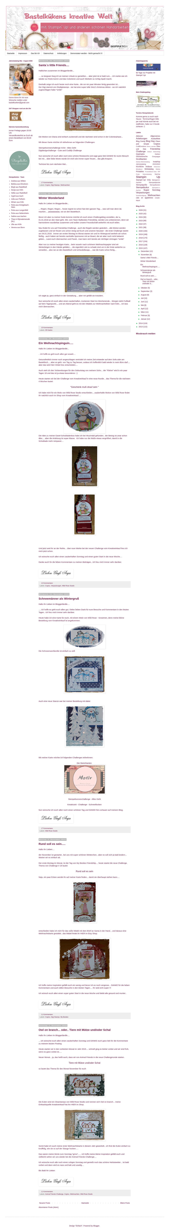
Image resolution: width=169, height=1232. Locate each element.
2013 (141, 327)
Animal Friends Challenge (54, 1194)
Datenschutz (48, 53)
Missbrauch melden (145, 333)
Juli (142, 298)
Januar (144, 319)
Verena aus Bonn (18, 227)
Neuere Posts (44, 1203)
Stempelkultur (142, 187)
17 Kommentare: (47, 182)
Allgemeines (155, 136)
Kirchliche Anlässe (144, 167)
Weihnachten (65, 185)
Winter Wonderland (51, 198)
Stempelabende (154, 182)
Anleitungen (62, 53)
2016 (141, 245)
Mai (142, 305)
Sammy (157, 174)
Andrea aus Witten (18, 181)
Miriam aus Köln (17, 202)
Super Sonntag (152, 190)
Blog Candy (140, 141)
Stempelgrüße (141, 185)
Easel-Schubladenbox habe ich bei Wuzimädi (75, 436)
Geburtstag (156, 151)
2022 (141, 224)
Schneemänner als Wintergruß (59, 598)
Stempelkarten (155, 185)
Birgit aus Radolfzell (19, 187)
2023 (141, 221)
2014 (141, 323)
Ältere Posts (125, 1203)
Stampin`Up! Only (143, 180)
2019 (141, 234)
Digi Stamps (55, 185)
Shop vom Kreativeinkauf (67, 395)
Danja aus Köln (17, 190)
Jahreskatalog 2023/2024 (148, 164)
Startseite (10, 53)
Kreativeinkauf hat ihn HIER (63, 1104)
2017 (141, 241)
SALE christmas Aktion (101, 87)
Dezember (145, 251)
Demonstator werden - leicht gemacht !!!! (86, 53)
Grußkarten (141, 159)
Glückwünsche (142, 156)
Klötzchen (157, 166)
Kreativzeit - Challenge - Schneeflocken (84, 804)
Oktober (144, 288)
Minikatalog (149, 169)
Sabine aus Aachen (19, 216)
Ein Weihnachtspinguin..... (56, 343)
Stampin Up (148, 176)
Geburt (149, 151)
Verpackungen (56, 586)
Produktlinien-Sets (151, 171)
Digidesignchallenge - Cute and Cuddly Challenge (60, 150)
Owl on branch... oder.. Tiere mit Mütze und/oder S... (149, 281)
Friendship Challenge (67, 228)
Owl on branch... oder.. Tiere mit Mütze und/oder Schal (75, 1029)
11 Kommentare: (47, 1014)
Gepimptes (140, 154)
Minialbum (139, 169)
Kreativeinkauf (59, 620)
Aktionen (139, 136)
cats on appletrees (144, 198)
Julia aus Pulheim (18, 199)
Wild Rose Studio (68, 586)
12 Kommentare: (47, 583)
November (145, 255)
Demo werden (151, 146)
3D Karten (48, 330)
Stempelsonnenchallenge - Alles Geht (84, 799)
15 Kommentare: (47, 327)
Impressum (22, 53)
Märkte (158, 169)
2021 (141, 227)
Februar (144, 315)
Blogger (96, 1226)
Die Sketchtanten (84, 763)
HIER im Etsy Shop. (89, 933)
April (143, 309)
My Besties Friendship (86, 863)
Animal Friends (86, 1057)
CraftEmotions (141, 146)
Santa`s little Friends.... (54, 65)
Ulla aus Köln (16, 224)
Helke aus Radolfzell (19, 193)
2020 (141, 231)
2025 (141, 214)
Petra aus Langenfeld (19, 210)
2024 (141, 217)
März (143, 312)
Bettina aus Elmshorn (19, 184)
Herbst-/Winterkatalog (143, 162)
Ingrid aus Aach (17, 196)
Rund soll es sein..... (52, 843)
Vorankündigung (141, 195)
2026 (141, 210)
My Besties (64, 1017)
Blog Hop (150, 141)
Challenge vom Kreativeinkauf (73, 379)
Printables (140, 172)
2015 (141, 248)
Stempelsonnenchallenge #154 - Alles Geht (57, 148)
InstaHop (156, 162)
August (144, 295)
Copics (47, 185)
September (145, 291)
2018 (141, 238)
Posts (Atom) (53, 1207)
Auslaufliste (155, 139)
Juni (143, 302)
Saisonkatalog (147, 174)
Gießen (157, 154)
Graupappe (156, 156)
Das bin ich (35, 53)
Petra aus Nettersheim (20, 213)
